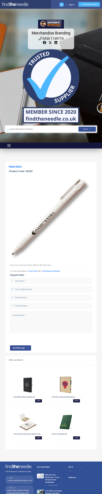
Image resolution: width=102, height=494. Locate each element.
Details (38, 400)
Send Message (21, 348)
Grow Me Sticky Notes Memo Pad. (27, 434)
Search (87, 129)
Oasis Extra (33, 271)
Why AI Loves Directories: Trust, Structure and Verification (52, 478)
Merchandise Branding (51, 33)
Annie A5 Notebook (59, 434)
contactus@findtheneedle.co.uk (19, 480)
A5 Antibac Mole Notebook (24, 397)
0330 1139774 (51, 38)
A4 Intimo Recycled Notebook (63, 397)
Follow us (74, 477)
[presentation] (26, 339)
